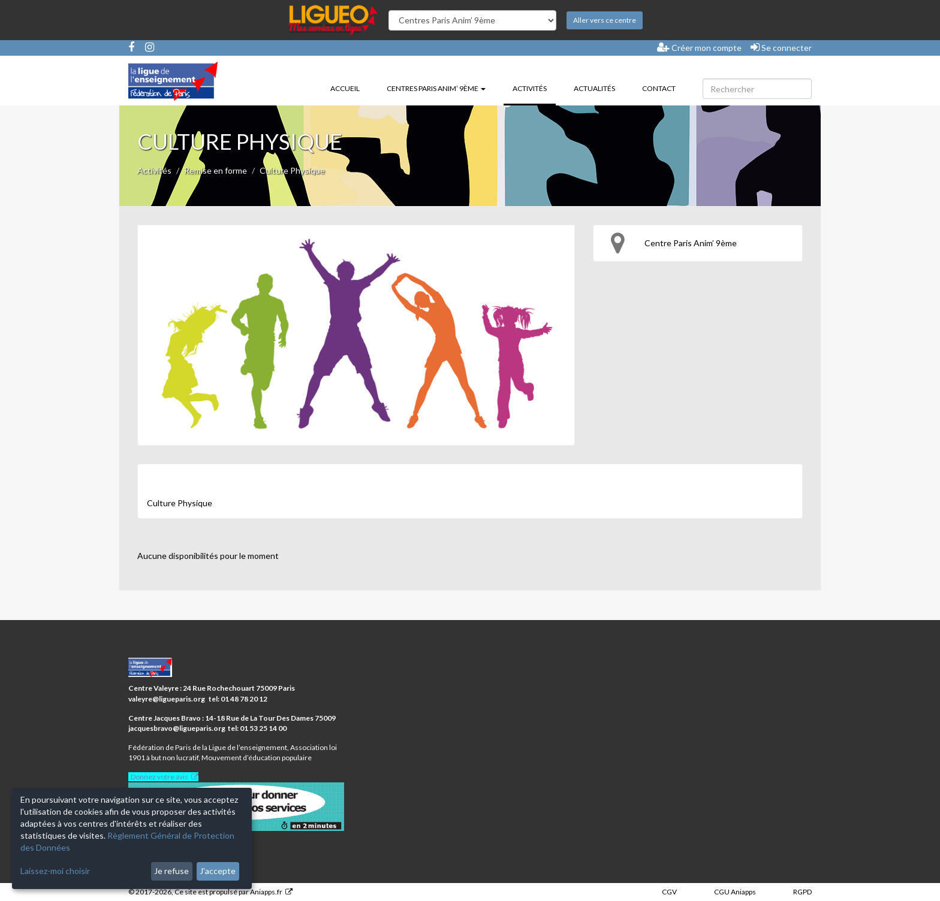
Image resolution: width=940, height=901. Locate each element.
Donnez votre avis (159, 776)
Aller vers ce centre (604, 20)
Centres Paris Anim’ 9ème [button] (436, 88)
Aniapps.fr (266, 891)
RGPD (802, 891)
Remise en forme (215, 170)
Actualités (594, 88)
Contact (659, 88)
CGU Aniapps (735, 891)
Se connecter (781, 47)
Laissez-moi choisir (55, 871)
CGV (669, 891)
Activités (534, 87)
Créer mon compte (699, 47)
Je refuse (171, 871)
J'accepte (218, 871)
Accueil (345, 88)
